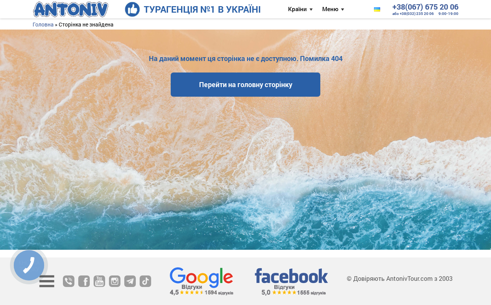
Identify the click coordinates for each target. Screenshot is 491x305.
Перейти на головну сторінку (245, 84)
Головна (43, 24)
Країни (297, 9)
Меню (330, 9)
